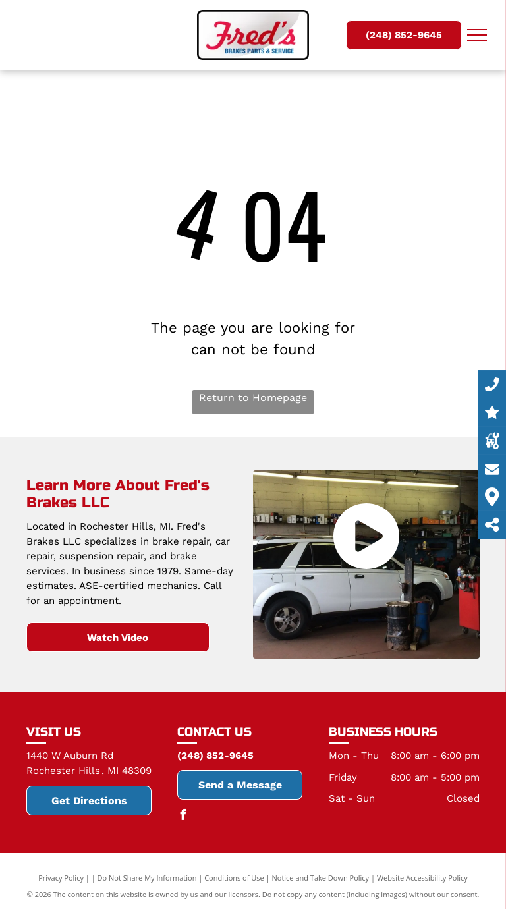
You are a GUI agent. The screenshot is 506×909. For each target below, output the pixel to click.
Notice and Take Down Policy (321, 878)
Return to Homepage (253, 397)
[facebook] (182, 816)
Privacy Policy (61, 878)
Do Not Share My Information (147, 878)
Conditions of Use (234, 878)
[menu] (477, 35)
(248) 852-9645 (215, 755)
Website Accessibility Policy (422, 878)
